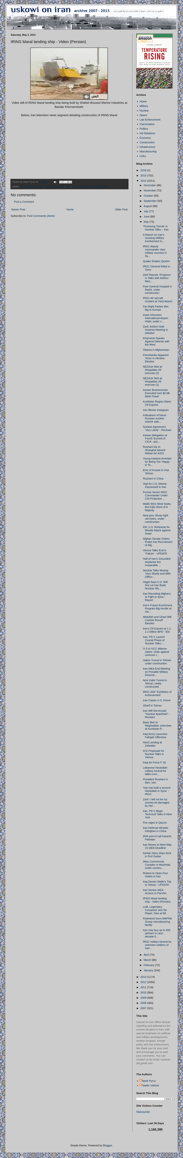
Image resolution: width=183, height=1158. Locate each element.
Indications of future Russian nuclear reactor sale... (154, 418)
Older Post (121, 209)
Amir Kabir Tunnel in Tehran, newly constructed (155, 683)
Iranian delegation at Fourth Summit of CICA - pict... (155, 438)
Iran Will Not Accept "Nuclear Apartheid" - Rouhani (156, 714)
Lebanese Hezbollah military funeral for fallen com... (155, 771)
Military (144, 106)
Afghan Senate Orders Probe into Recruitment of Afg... (157, 542)
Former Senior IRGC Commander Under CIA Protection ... (155, 495)
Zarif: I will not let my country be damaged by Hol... (156, 802)
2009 (143, 997)
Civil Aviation (147, 124)
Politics (144, 128)
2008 (143, 1002)
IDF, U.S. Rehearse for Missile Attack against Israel (156, 530)
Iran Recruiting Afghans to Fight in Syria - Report (157, 597)
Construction (147, 142)
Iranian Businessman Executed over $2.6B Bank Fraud (156, 393)
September (150, 200)
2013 (143, 976)
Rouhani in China (153, 478)
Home (70, 209)
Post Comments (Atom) (41, 215)
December (150, 185)
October (149, 195)
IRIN (67, 186)
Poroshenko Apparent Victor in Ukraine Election (156, 358)
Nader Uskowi (150, 1085)
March (148, 959)
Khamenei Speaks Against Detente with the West (156, 341)
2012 (143, 982)
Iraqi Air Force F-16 (154, 762)
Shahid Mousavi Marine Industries (90, 186)
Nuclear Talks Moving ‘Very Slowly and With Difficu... (157, 573)
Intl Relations (147, 133)
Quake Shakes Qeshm (156, 261)
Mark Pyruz (149, 1080)
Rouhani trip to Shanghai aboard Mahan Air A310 (154, 450)
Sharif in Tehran (152, 705)
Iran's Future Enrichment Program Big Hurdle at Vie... (157, 608)
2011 (143, 987)
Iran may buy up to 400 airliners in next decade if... (156, 933)
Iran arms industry (54, 186)
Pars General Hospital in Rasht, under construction (157, 289)
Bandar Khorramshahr (32, 186)
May (146, 221)
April (147, 954)
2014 (143, 180)
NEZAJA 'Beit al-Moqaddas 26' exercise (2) (153, 370)
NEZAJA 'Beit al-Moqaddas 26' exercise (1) (153, 381)
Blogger (107, 1145)
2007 (143, 1008)
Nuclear (144, 110)
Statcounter (143, 1111)
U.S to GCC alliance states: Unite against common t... (156, 651)
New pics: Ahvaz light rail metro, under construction (155, 518)
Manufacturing (148, 151)
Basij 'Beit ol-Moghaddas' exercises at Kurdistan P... (157, 725)
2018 (143, 170)
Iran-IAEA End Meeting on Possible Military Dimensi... (156, 672)
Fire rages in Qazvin (155, 822)
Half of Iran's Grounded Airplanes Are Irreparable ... (156, 562)
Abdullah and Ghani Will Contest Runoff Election (157, 620)
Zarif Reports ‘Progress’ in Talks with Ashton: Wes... (157, 278)
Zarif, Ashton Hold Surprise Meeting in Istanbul (155, 329)
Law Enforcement (150, 119)
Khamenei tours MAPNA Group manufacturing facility (157, 921)
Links (143, 156)
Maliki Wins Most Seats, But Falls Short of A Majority (157, 507)
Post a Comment (24, 201)
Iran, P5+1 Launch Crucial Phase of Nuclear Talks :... (154, 640)
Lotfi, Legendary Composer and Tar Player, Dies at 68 (155, 910)
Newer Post (18, 209)
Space (143, 115)
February (149, 965)
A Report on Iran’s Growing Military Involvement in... (153, 238)
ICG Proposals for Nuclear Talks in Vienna (153, 754)
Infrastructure (147, 146)
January (149, 970)
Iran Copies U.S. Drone (157, 700)
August (148, 206)
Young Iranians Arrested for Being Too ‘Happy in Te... (157, 461)
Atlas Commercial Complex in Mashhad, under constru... (157, 864)
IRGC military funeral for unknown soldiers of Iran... (157, 945)
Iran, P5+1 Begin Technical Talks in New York (157, 814)
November (150, 190)
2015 (143, 175)
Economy (145, 137)
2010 (143, 992)
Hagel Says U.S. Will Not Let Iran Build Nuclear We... (155, 585)
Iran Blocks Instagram (156, 410)
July (146, 211)
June (147, 216)
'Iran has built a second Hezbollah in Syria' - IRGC (156, 791)
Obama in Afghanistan (156, 349)
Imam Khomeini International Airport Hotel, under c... (155, 318)
